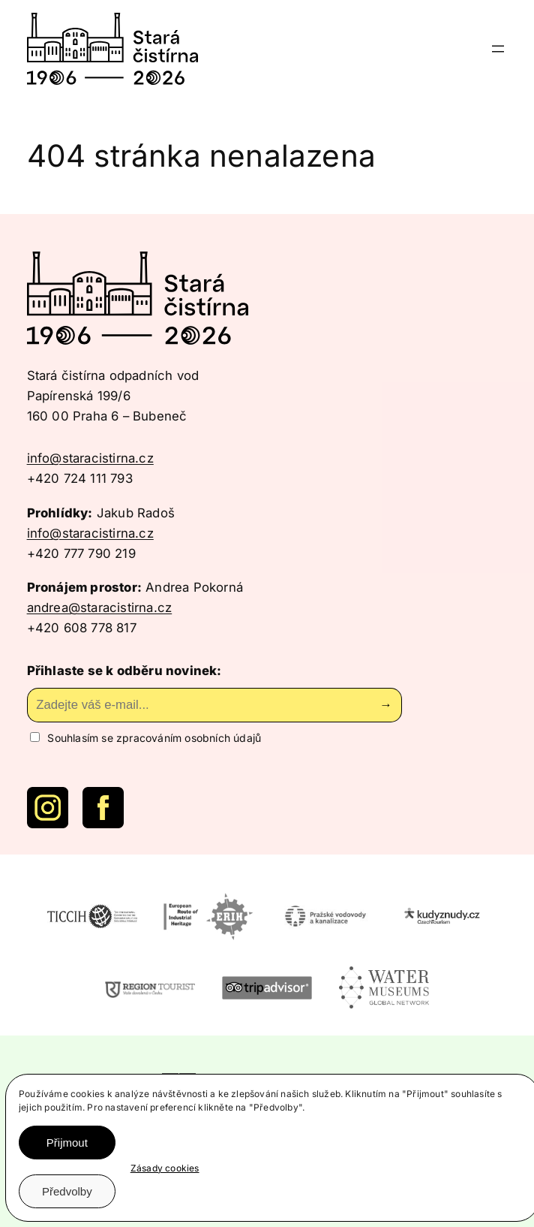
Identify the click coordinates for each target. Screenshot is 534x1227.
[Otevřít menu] (498, 49)
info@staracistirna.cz (90, 458)
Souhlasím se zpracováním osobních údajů (146, 737)
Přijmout (67, 1142)
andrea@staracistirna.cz (99, 607)
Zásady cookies (165, 1168)
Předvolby (67, 1191)
